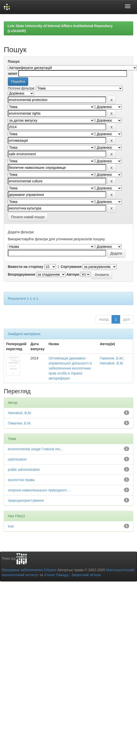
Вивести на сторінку (25, 267)
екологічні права (21, 480)
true (11, 526)
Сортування (71, 267)
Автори (72, 274)
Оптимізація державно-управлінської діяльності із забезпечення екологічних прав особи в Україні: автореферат (70, 368)
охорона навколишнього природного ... (39, 490)
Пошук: (14, 61)
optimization (17, 459)
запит (12, 73)
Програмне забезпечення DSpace (29, 570)
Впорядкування (21, 274)
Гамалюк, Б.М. (111, 358)
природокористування (26, 500)
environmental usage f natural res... (35, 449)
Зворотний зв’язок (86, 575)
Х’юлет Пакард (56, 575)
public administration (24, 470)
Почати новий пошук (28, 217)
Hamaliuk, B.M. (112, 363)
